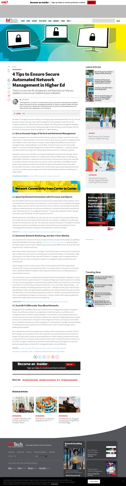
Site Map (52, 452)
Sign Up (90, 2)
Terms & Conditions (40, 452)
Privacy (29, 452)
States (28, 21)
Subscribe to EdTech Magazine (95, 470)
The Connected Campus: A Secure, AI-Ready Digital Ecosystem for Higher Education (103, 98)
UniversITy (56, 21)
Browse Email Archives (92, 455)
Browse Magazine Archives (93, 474)
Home (9, 66)
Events (63, 21)
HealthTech (44, 468)
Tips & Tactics (42, 21)
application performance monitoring (54, 242)
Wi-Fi (58, 380)
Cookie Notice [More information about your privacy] (54, 484)
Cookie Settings (94, 481)
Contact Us (20, 452)
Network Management (69, 380)
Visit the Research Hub (73, 475)
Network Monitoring (30, 380)
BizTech (12, 468)
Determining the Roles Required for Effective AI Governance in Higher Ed (103, 302)
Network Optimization (47, 380)
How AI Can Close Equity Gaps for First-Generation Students (103, 294)
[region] (63, 481)
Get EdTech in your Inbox (93, 451)
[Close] (123, 481)
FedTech (22, 468)
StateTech (32, 468)
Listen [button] (18, 113)
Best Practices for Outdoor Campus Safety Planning (104, 72)
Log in (118, 21)
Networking (14, 66)
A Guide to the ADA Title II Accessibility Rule (103, 88)
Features (34, 21)
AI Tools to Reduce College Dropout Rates (103, 285)
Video (49, 21)
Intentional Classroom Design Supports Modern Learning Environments (103, 81)
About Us (11, 452)
